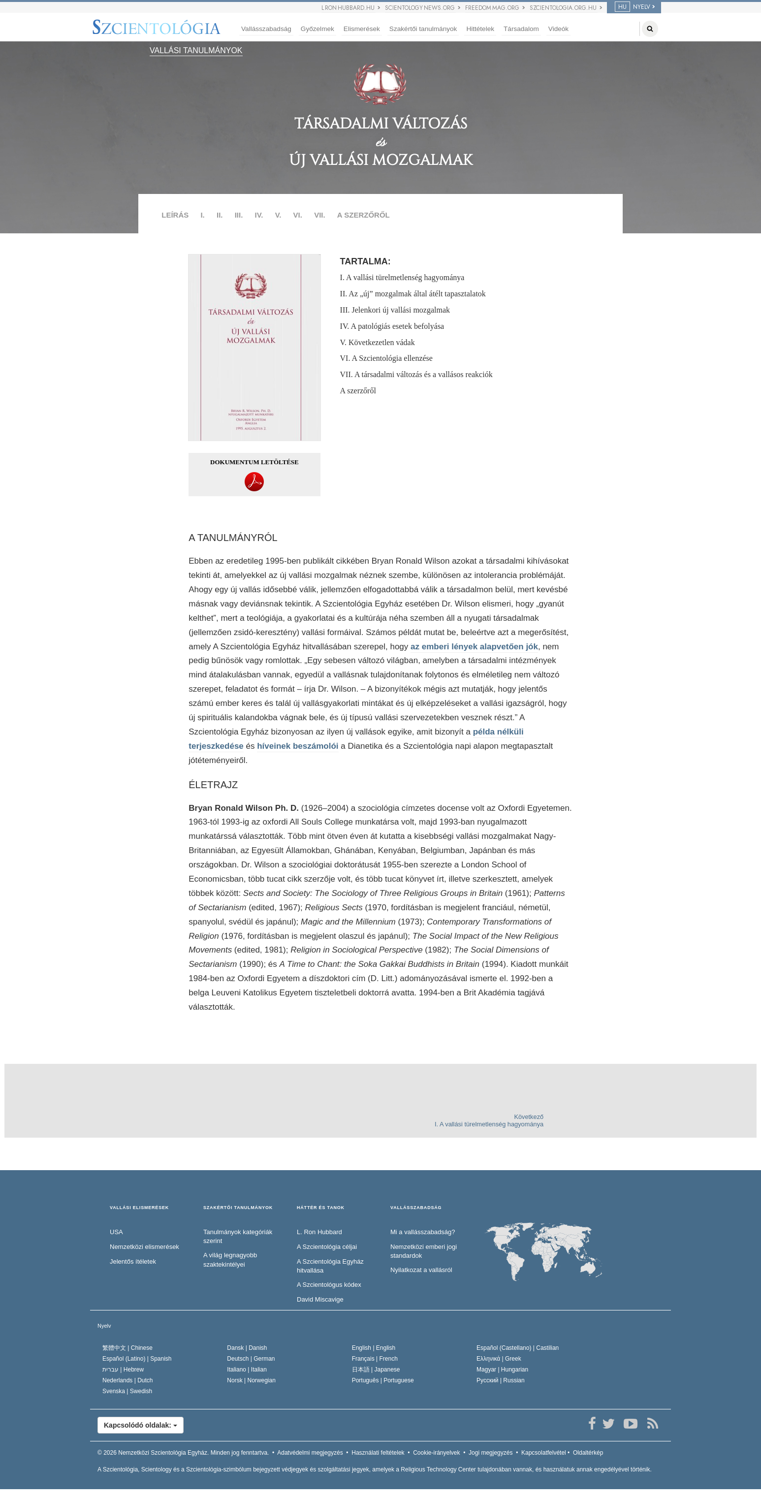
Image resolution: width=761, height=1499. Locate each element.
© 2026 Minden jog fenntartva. (183, 1452)
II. (220, 215)
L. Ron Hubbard (319, 1232)
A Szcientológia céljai (327, 1246)
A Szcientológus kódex (329, 1284)
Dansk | (247, 1347)
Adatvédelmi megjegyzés (310, 1452)
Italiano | (247, 1369)
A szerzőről (358, 390)
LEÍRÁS (175, 215)
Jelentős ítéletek (133, 1261)
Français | (375, 1358)
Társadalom (521, 28)
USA (116, 1232)
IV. (259, 215)
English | (374, 1347)
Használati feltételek (377, 1452)
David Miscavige (320, 1299)
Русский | (500, 1380)
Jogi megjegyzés (490, 1452)
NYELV (632, 6)
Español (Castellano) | (517, 1347)
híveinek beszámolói (297, 746)
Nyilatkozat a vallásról (421, 1270)
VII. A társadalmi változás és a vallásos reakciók (416, 374)
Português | (383, 1380)
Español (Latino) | (137, 1358)
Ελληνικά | (498, 1358)
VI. (297, 215)
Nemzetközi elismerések (144, 1246)
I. (202, 215)
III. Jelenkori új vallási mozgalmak (395, 310)
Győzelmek (317, 28)
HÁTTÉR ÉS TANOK (321, 1208)
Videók (558, 28)
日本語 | (376, 1369)
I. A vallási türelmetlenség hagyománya (402, 277)
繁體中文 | (127, 1347)
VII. (319, 215)
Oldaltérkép (588, 1452)
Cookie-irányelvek (436, 1452)
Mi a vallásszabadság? (422, 1232)
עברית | (123, 1369)
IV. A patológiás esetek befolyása (392, 326)
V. (278, 215)
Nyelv (104, 1326)
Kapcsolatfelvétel (543, 1452)
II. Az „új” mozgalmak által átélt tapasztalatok (413, 293)
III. (239, 215)
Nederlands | (127, 1380)
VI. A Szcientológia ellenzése (386, 358)
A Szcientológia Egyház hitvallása (330, 1266)
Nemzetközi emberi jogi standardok (423, 1251)
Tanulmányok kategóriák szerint (237, 1236)
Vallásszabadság (266, 28)
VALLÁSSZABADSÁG (416, 1208)
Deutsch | (251, 1358)
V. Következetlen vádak (377, 342)
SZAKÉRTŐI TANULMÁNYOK (238, 1208)
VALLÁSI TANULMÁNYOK (196, 50)
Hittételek (480, 28)
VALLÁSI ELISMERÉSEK (139, 1208)
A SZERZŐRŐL (363, 215)
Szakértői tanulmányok (423, 28)
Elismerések (362, 28)
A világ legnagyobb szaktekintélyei (230, 1259)
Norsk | (251, 1380)
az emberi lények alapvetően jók (474, 646)
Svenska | (127, 1391)
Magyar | (502, 1369)
